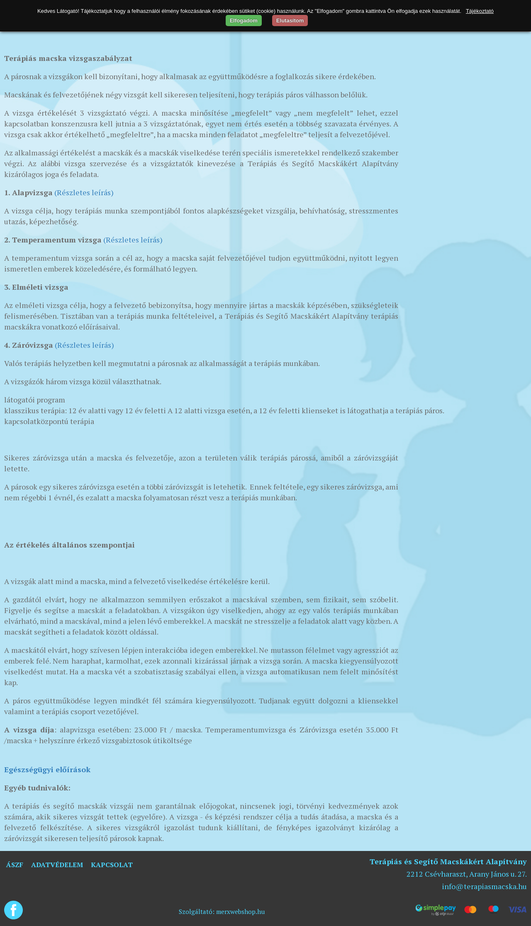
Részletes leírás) (134, 240)
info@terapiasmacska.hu (484, 886)
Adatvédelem (57, 864)
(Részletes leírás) (83, 192)
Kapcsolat (112, 864)
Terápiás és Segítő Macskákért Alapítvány (448, 861)
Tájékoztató (480, 11)
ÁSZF (14, 864)
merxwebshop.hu (240, 911)
